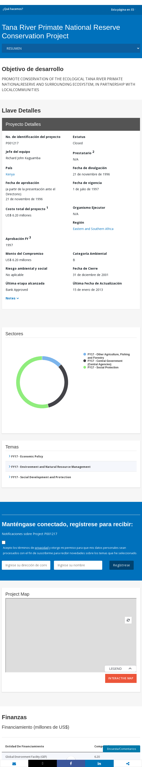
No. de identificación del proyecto (33, 137)
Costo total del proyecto (27, 208)
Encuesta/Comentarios (121, 749)
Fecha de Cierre (85, 268)
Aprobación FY (18, 238)
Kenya (10, 174)
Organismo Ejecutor (89, 207)
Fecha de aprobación (22, 183)
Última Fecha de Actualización (97, 283)
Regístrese (121, 565)
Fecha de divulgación (90, 168)
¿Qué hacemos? (13, 9)
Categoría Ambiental (90, 253)
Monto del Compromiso (24, 253)
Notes (11, 298)
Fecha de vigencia (87, 183)
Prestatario (83, 152)
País (9, 168)
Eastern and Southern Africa (93, 229)
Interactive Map (120, 678)
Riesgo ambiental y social (26, 268)
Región (78, 222)
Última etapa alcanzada (25, 283)
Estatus (79, 137)
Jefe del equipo (18, 151)
